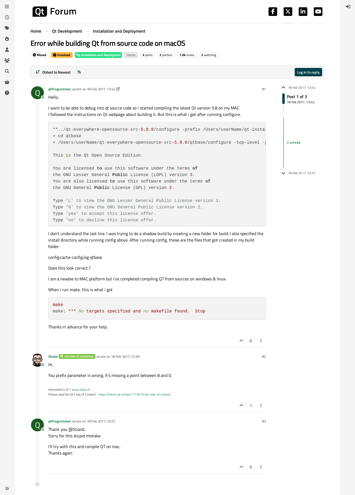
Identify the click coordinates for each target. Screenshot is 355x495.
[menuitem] (348, 6)
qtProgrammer (59, 89)
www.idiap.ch (81, 389)
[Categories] (7, 6)
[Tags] (7, 28)
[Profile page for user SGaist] (37, 360)
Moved (39, 54)
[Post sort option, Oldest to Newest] (53, 72)
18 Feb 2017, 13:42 (101, 89)
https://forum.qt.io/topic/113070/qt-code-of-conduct (135, 394)
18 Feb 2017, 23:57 (101, 421)
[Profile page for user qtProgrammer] (37, 92)
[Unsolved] (7, 92)
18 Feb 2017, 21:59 (125, 356)
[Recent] (7, 17)
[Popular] (7, 39)
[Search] (7, 71)
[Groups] (7, 60)
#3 (264, 421)
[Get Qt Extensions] (7, 82)
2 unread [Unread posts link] (293, 142)
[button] (7, 488)
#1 (264, 89)
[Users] (7, 49)
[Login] (348, 6)
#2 (264, 356)
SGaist (53, 356)
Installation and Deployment (98, 54)
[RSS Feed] (79, 72)
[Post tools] (261, 340)
